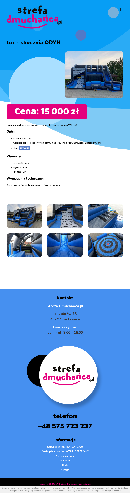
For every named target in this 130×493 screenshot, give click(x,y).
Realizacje (65, 460)
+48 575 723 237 (65, 426)
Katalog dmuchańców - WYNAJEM (65, 446)
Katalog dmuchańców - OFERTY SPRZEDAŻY (65, 451)
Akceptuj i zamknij (113, 490)
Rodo (65, 465)
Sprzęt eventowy (65, 456)
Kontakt (65, 469)
